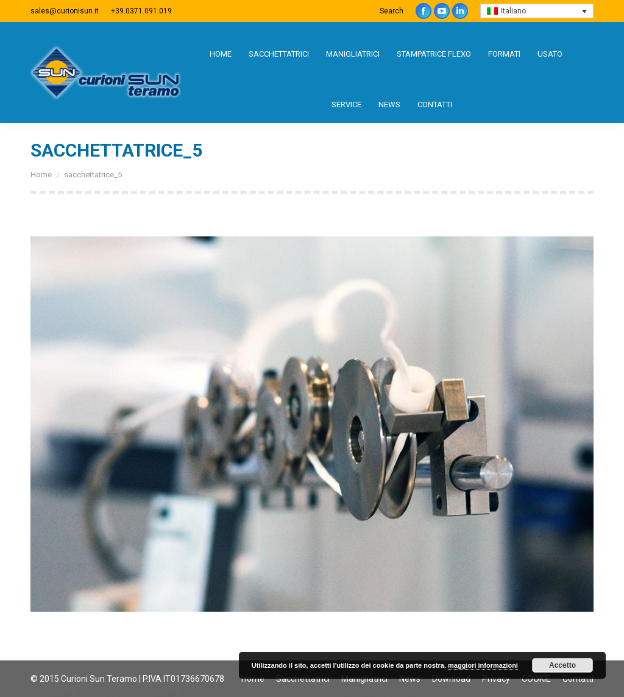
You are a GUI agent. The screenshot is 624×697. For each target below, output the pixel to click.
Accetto (562, 665)
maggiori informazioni (483, 665)
